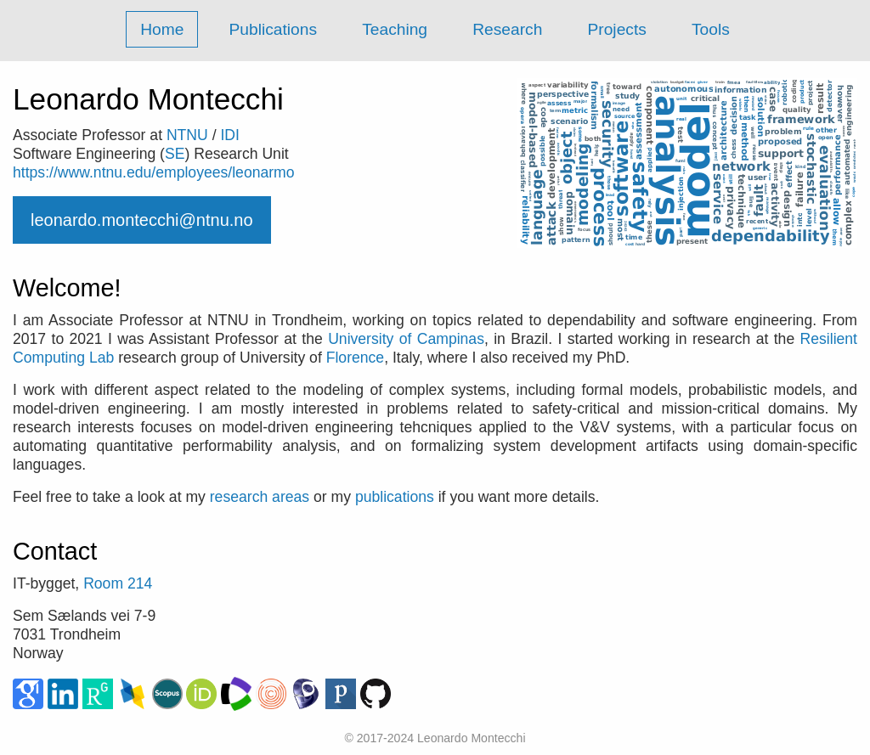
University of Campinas (406, 338)
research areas (259, 496)
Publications (273, 29)
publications (394, 496)
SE (174, 153)
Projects (617, 29)
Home (162, 29)
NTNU (187, 135)
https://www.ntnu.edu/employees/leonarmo (154, 172)
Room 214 (117, 583)
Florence (355, 357)
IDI (229, 135)
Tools (711, 29)
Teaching (394, 29)
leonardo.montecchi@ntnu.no (142, 220)
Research (507, 29)
